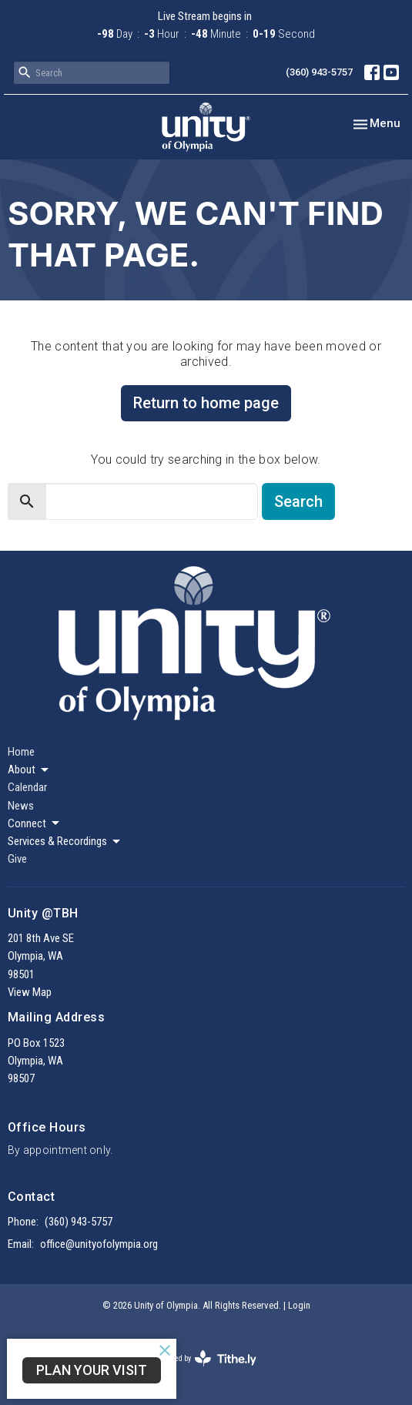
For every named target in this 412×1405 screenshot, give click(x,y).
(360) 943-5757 (319, 72)
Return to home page (206, 403)
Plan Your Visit (91, 1370)
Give (17, 859)
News (21, 806)
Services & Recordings (65, 842)
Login (299, 1305)
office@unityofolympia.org (99, 1244)
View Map (30, 992)
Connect (35, 823)
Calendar (27, 787)
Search (298, 501)
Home (21, 752)
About (29, 770)
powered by (206, 1358)
